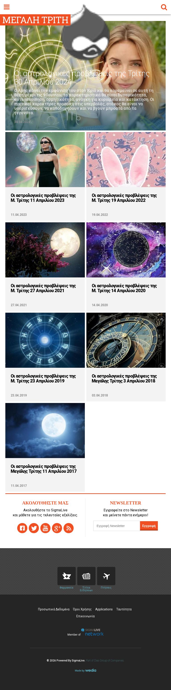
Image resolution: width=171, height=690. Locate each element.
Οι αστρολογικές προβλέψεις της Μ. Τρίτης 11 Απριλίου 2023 (43, 198)
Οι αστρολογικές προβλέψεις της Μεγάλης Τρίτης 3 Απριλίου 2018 (124, 378)
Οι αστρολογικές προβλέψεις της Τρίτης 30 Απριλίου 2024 (82, 77)
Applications (104, 609)
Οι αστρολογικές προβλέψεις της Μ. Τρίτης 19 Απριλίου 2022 (124, 198)
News (86, 576)
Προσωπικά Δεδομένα (53, 609)
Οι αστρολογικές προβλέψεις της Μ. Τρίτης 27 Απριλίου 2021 (43, 288)
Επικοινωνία (85, 616)
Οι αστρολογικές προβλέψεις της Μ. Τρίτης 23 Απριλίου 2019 (43, 378)
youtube (45, 528)
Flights (106, 576)
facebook (22, 528)
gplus (57, 528)
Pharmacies (66, 576)
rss (68, 528)
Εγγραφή (149, 526)
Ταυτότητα (124, 609)
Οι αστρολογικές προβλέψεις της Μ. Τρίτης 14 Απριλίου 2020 (124, 288)
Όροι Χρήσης (82, 609)
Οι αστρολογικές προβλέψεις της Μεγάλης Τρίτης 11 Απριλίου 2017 (44, 469)
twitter (34, 528)
